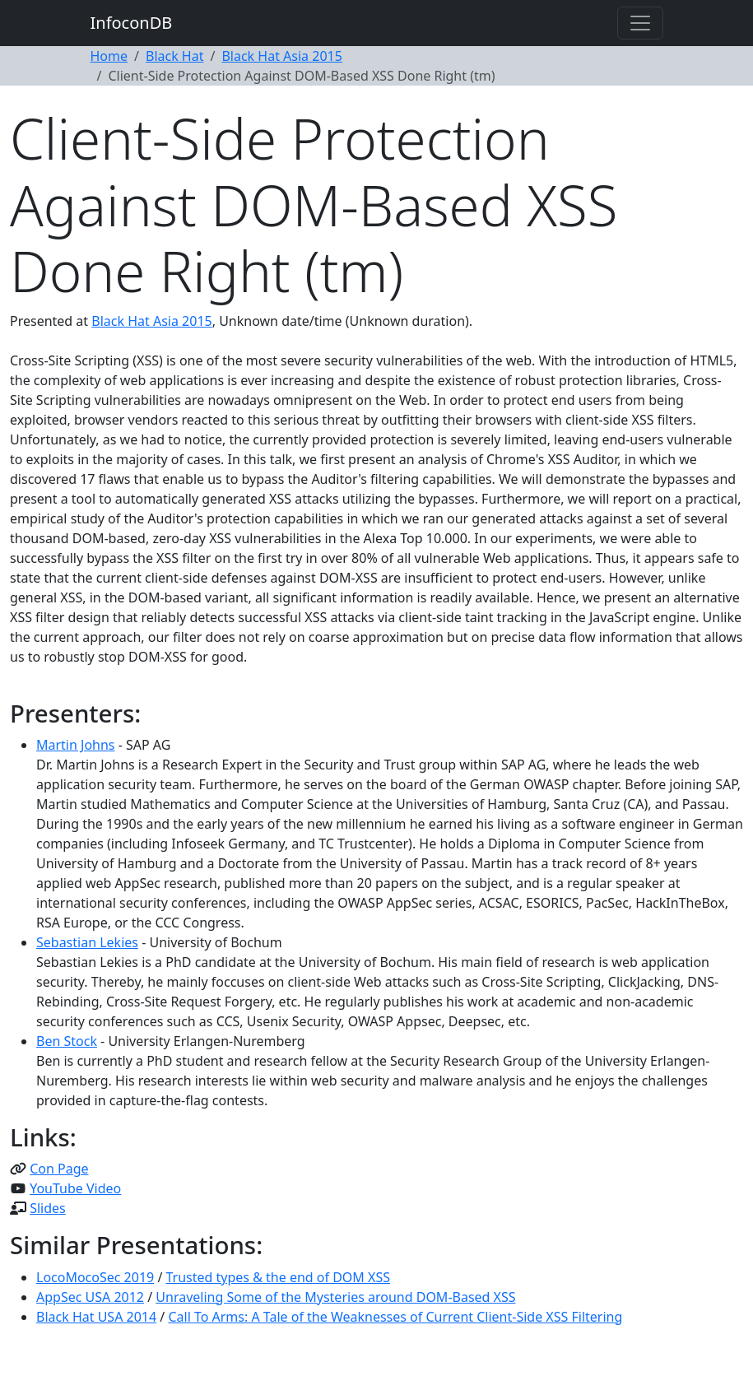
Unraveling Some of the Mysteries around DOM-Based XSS (335, 1297)
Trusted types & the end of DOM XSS (278, 1277)
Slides (48, 1208)
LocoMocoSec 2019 (95, 1277)
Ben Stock (66, 1041)
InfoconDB (132, 23)
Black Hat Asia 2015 (281, 56)
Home (109, 56)
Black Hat (175, 56)
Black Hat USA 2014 (96, 1317)
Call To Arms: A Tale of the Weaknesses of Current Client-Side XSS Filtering (395, 1317)
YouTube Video (75, 1188)
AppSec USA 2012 (90, 1297)
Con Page (59, 1169)
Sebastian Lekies (87, 942)
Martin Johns (75, 745)
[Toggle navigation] (640, 23)
